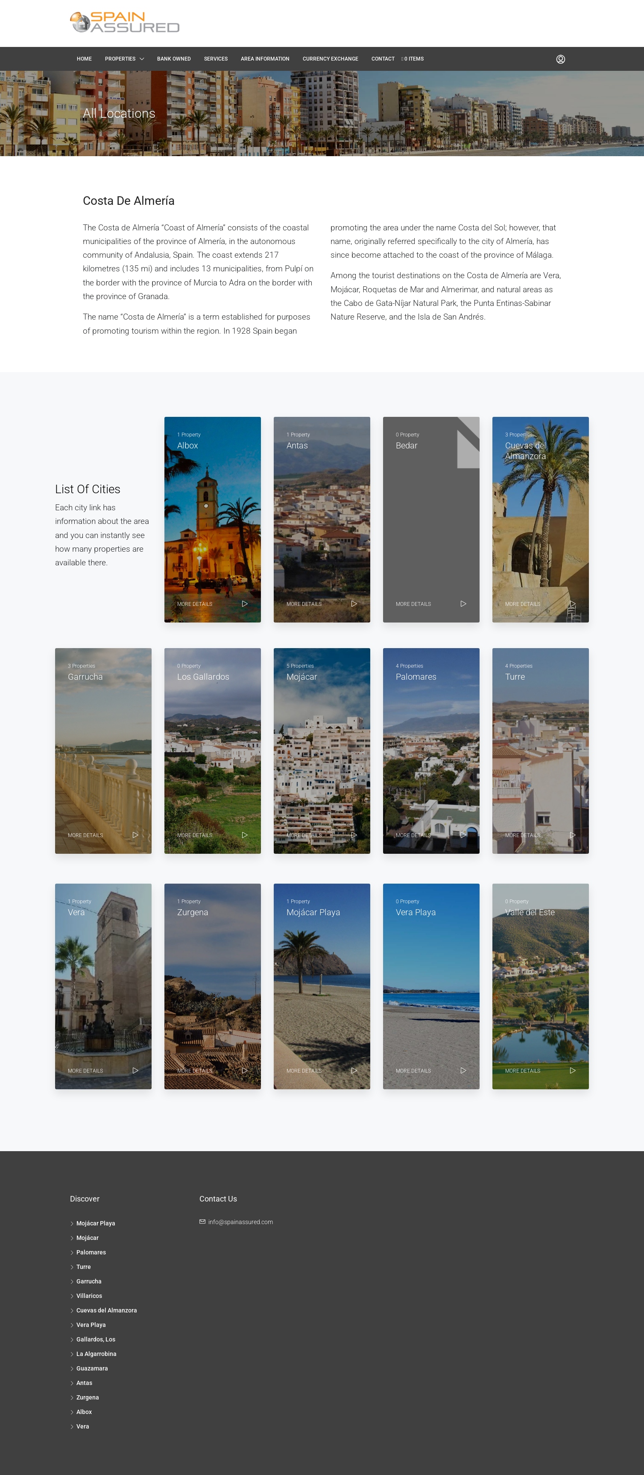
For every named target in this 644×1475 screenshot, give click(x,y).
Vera (82, 1426)
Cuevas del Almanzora (106, 1310)
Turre (83, 1266)
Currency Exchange (330, 59)
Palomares (91, 1252)
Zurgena (87, 1397)
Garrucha (89, 1281)
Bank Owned (174, 59)
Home (84, 59)
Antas (84, 1382)
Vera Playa (91, 1324)
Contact (383, 59)
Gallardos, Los (95, 1339)
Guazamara (92, 1368)
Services (216, 59)
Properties (120, 59)
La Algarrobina (96, 1353)
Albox (84, 1411)
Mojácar (87, 1237)
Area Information (265, 59)
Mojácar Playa (95, 1223)
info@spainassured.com (240, 1222)
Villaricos (89, 1295)
